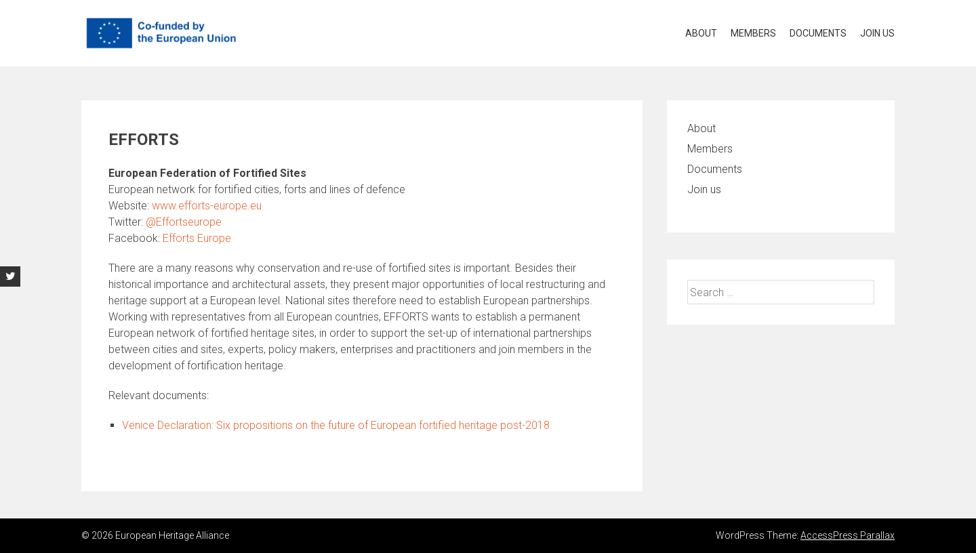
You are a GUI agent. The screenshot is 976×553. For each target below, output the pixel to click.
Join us (877, 33)
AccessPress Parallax (847, 535)
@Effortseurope (184, 222)
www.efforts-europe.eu (207, 205)
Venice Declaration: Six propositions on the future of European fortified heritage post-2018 (336, 425)
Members (753, 33)
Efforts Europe (197, 238)
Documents (818, 33)
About (701, 33)
